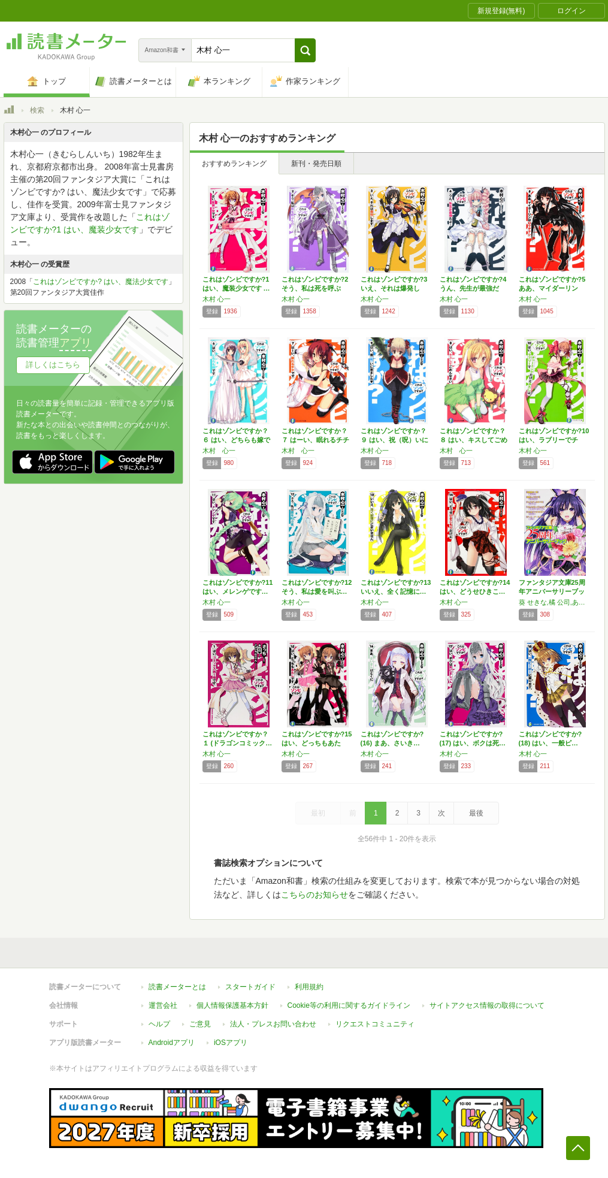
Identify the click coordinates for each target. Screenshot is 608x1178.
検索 (37, 110)
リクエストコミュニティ (375, 1024)
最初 (318, 813)
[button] (305, 50)
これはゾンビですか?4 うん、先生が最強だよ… (473, 288)
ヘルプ (159, 1024)
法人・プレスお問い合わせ (273, 1024)
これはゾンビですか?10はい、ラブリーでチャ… (554, 439)
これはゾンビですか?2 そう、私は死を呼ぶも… (315, 288)
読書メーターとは (177, 986)
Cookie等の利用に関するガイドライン (349, 1005)
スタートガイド (250, 986)
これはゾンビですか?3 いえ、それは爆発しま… (394, 288)
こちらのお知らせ (314, 894)
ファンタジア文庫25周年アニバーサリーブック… (552, 591)
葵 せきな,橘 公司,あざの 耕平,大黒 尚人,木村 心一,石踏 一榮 (555, 602)
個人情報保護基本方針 (232, 1005)
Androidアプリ (172, 1042)
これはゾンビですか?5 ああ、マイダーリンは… (552, 288)
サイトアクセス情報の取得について (487, 1005)
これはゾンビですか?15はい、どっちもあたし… (317, 743)
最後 (476, 813)
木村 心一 (216, 299)
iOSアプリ (230, 1042)
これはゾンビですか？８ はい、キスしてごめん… (473, 439)
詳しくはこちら (53, 364)
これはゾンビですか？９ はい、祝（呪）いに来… (394, 439)
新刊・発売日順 (316, 163)
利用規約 (309, 986)
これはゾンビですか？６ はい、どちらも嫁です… (236, 439)
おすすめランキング (234, 163)
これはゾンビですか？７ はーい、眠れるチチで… (315, 439)
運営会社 (163, 1005)
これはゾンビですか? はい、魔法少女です (100, 281)
